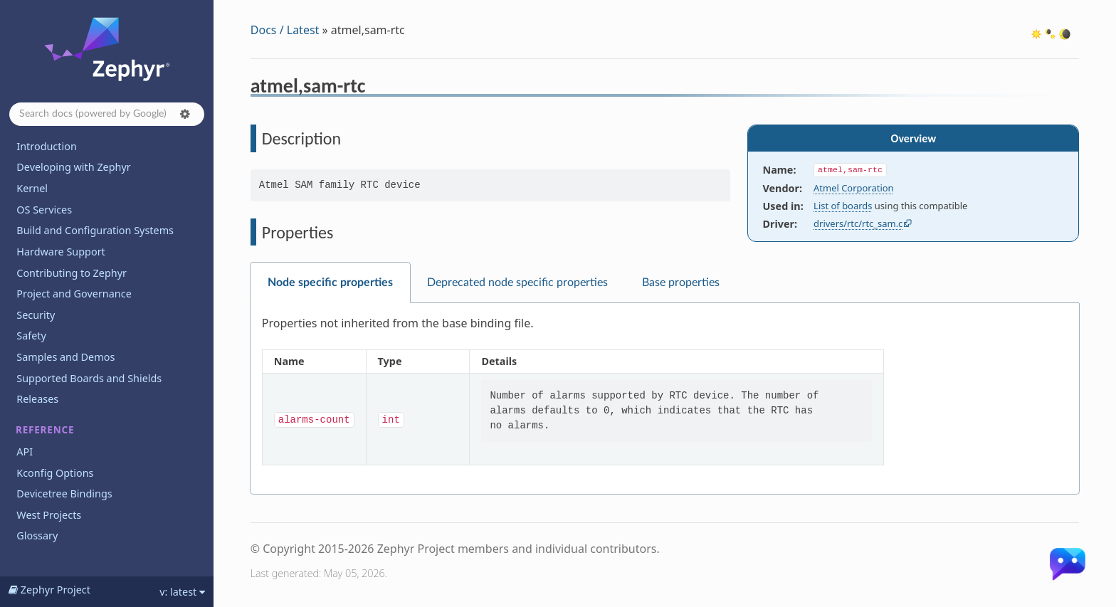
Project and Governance (73, 293)
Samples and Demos (65, 357)
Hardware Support (60, 251)
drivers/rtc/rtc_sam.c (858, 223)
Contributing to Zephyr (71, 273)
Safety (31, 335)
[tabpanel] (665, 399)
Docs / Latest (285, 30)
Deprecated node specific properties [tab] (517, 282)
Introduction (46, 146)
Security (35, 315)
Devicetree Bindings (64, 493)
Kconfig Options (54, 473)
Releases (37, 399)
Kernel (32, 188)
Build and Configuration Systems (95, 230)
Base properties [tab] (681, 282)
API (24, 451)
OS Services (44, 209)
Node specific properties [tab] (330, 282)
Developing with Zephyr (73, 167)
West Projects (48, 515)
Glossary (37, 535)
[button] (185, 114)
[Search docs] (106, 114)
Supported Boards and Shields (89, 378)
